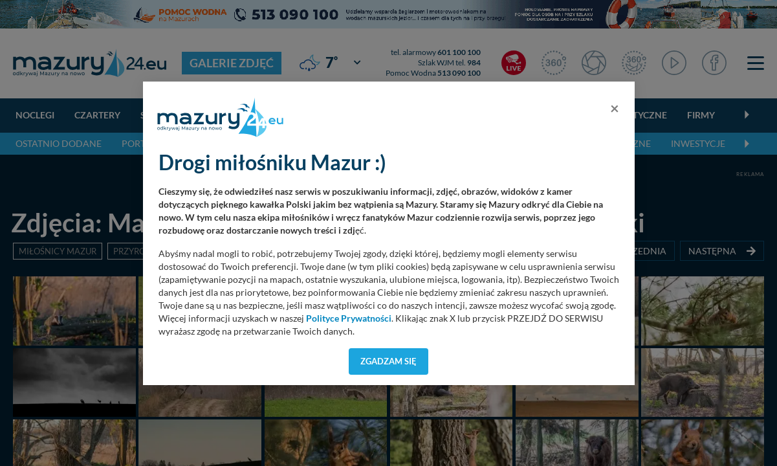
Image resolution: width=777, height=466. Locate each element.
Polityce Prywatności (348, 318)
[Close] (614, 108)
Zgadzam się (388, 361)
